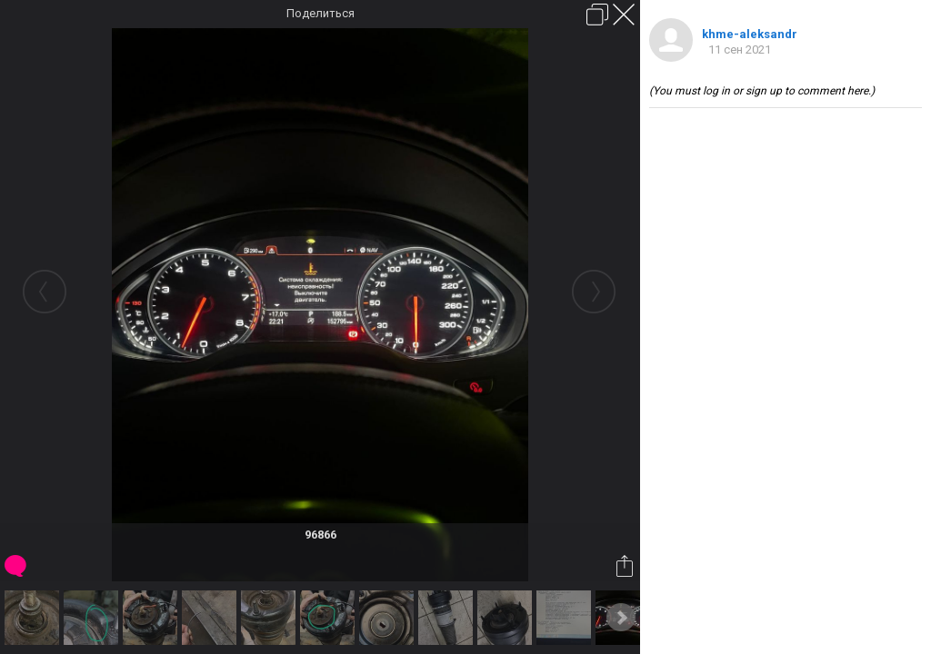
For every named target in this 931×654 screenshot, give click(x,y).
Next (621, 617)
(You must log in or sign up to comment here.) (762, 90)
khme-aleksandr (749, 34)
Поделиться (320, 13)
